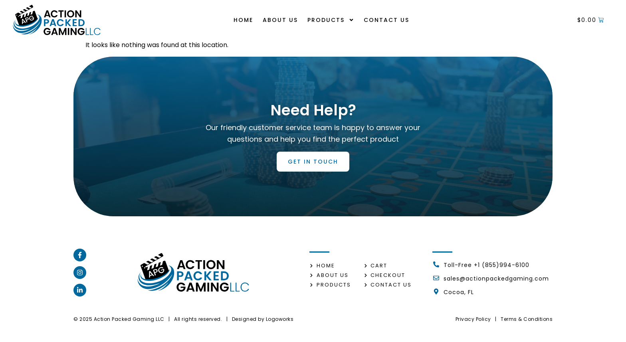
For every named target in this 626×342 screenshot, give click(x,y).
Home (243, 20)
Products (330, 20)
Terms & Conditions (527, 319)
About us (280, 20)
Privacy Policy (473, 319)
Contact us (386, 20)
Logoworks (280, 319)
